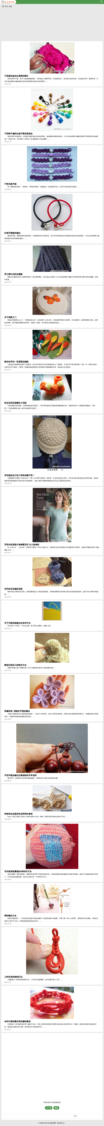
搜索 (75, 1116)
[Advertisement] (52, 25)
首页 (6, 6)
